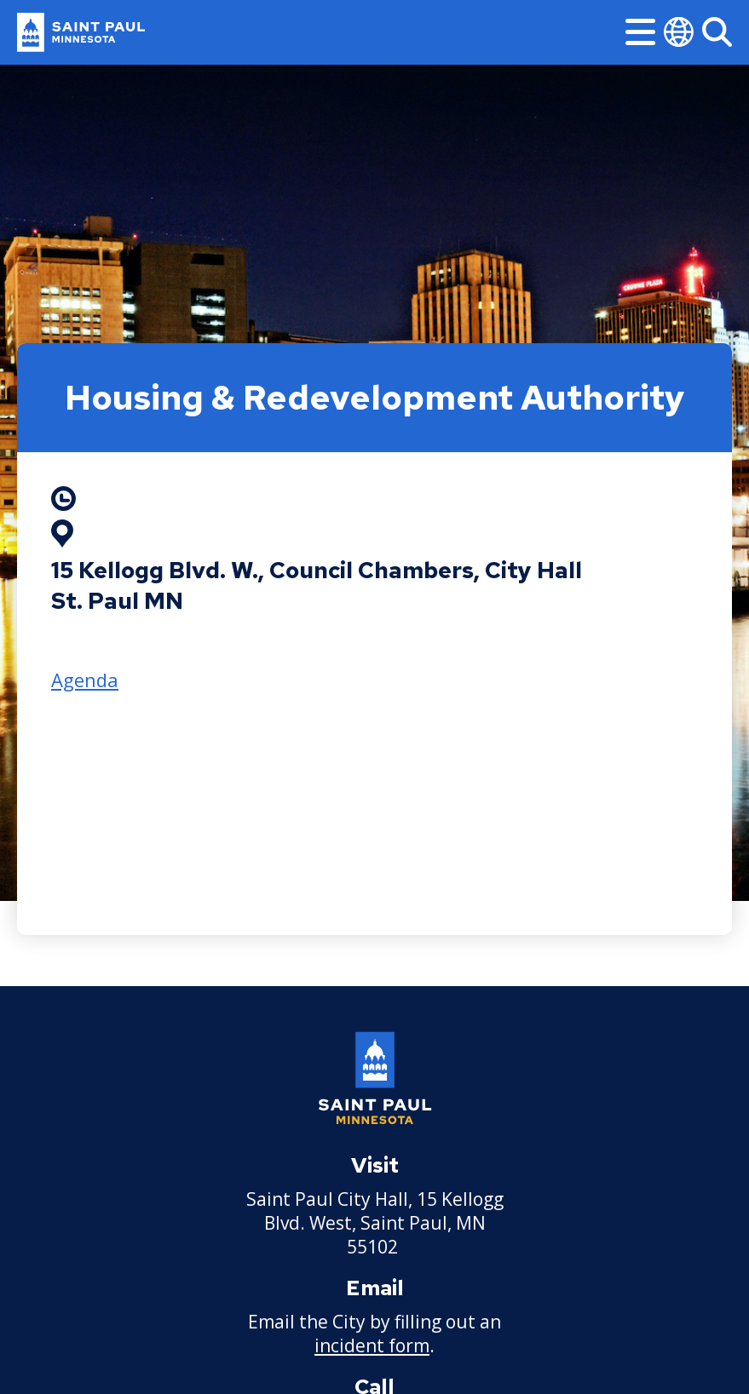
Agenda (84, 679)
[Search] (717, 32)
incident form (371, 1345)
